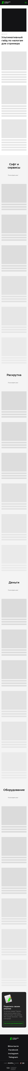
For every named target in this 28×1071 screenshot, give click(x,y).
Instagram (13, 1053)
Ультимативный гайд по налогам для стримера (12, 40)
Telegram (13, 1057)
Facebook (13, 1050)
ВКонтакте (13, 1046)
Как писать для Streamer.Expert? (13, 1023)
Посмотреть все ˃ (13, 175)
